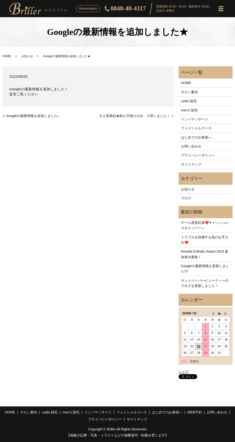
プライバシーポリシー (198, 155)
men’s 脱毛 (189, 110)
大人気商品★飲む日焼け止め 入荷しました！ (134, 116)
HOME (6, 56)
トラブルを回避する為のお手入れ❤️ (204, 239)
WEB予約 (194, 412)
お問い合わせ (191, 146)
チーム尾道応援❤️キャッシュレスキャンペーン (205, 225)
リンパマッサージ (194, 119)
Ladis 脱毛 (189, 101)
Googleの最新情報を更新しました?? (205, 268)
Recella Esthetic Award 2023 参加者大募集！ (204, 254)
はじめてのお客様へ (196, 137)
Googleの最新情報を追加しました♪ (32, 116)
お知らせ (27, 56)
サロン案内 (189, 92)
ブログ (186, 198)
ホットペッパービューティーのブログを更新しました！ (204, 283)
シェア (184, 372)
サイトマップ (191, 164)
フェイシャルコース (196, 128)
